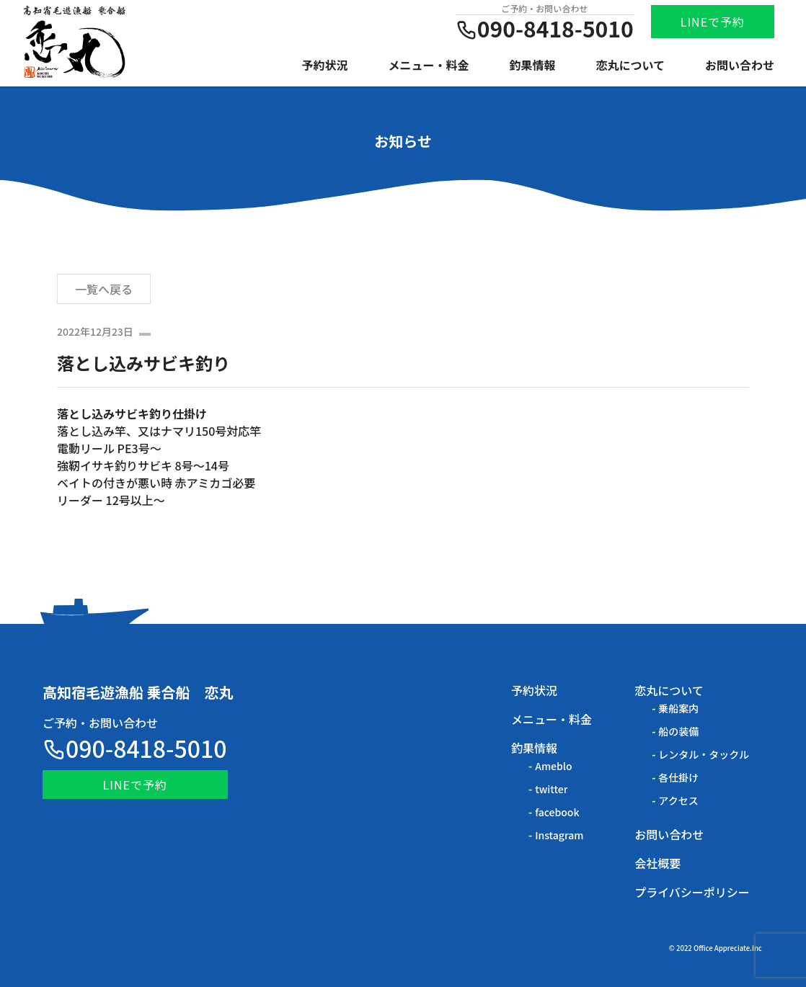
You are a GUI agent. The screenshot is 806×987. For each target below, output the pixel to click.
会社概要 (657, 863)
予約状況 (324, 64)
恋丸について (630, 64)
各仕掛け (678, 777)
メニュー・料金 (429, 64)
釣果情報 (533, 64)
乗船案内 (678, 708)
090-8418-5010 (135, 747)
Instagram (559, 835)
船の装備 (678, 731)
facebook (557, 812)
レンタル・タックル (703, 754)
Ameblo (553, 766)
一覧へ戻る (104, 289)
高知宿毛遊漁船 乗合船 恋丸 (138, 692)
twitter (551, 789)
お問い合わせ (739, 64)
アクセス (678, 800)
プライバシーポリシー (692, 892)
